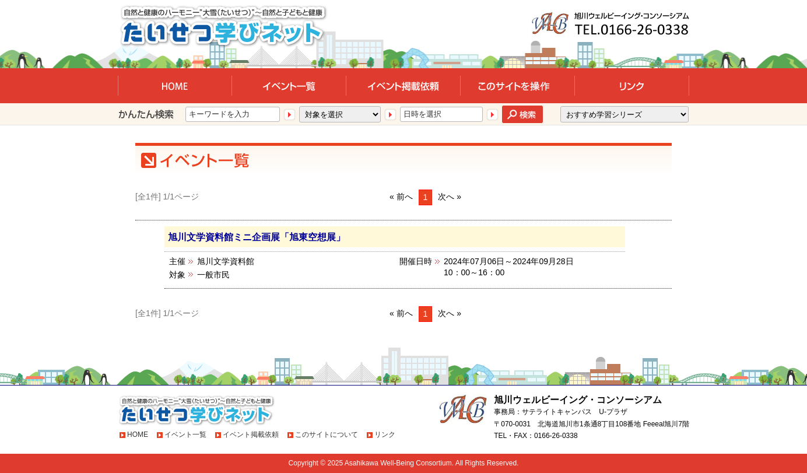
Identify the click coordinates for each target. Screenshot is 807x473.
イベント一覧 (185, 434)
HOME (137, 434)
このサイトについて (326, 434)
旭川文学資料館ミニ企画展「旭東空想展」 (256, 237)
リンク (384, 434)
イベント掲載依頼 (251, 434)
